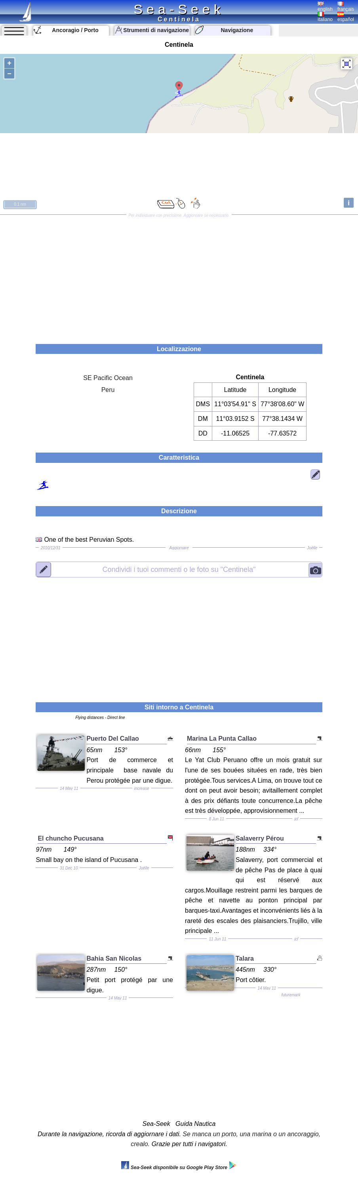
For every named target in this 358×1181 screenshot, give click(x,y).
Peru (108, 389)
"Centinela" (179, 569)
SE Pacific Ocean (108, 378)
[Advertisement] (179, 276)
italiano (325, 17)
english (325, 7)
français (345, 7)
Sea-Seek (178, 9)
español (345, 17)
